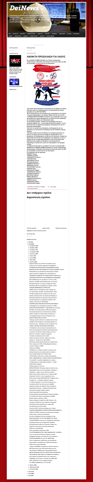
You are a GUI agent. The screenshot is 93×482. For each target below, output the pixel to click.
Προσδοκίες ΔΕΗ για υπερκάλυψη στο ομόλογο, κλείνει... (43, 285)
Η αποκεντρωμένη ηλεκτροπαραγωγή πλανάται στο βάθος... (44, 394)
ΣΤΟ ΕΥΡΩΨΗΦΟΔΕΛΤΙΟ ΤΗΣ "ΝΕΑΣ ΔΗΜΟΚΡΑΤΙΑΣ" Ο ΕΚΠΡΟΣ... (45, 432)
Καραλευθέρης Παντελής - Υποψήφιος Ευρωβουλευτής (42, 388)
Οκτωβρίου (32, 249)
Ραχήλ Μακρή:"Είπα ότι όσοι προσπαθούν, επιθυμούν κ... (43, 370)
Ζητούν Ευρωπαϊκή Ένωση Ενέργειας (38, 392)
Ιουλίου (32, 255)
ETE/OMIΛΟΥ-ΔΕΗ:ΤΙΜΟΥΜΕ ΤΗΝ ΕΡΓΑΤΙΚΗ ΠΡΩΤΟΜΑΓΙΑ (43, 303)
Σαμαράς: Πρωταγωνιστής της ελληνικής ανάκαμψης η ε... (43, 295)
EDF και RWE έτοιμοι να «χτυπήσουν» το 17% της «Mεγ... (43, 279)
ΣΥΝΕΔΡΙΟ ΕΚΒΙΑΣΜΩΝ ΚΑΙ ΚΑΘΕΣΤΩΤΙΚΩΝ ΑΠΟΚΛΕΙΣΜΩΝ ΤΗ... (45, 410)
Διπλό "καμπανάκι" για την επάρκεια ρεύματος (40, 460)
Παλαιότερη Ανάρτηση (61, 228)
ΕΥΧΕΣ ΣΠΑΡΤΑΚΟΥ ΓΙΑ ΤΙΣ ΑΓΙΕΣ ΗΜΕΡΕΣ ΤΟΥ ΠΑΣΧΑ (43, 418)
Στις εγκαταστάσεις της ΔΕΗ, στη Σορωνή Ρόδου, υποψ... (43, 291)
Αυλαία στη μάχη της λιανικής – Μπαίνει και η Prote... (42, 338)
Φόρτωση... (29, 50)
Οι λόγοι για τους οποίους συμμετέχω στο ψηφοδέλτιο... (43, 265)
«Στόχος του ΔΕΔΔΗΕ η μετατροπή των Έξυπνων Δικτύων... (44, 446)
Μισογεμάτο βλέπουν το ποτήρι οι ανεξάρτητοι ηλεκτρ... (43, 283)
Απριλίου (32, 261)
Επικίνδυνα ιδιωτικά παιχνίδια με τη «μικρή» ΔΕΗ (41, 404)
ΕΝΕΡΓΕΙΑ (40, 33)
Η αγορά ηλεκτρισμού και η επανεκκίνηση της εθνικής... (43, 311)
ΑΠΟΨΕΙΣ (47, 33)
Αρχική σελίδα (46, 228)
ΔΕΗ (9, 33)
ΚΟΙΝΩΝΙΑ (54, 33)
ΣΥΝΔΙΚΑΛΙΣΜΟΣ (31, 33)
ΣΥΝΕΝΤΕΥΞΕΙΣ (34, 36)
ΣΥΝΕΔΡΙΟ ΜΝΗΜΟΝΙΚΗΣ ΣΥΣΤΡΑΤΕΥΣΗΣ (39, 287)
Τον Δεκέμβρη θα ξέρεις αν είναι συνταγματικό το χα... (42, 315)
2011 (29, 475)
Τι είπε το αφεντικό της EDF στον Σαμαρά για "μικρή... (42, 434)
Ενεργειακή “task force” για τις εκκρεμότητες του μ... (42, 376)
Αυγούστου (32, 253)
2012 (29, 473)
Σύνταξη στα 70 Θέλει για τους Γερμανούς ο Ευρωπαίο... (43, 402)
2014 (29, 244)
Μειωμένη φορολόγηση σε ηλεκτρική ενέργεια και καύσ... (43, 297)
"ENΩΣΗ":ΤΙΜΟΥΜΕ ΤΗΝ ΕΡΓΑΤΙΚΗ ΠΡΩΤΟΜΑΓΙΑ (41, 325)
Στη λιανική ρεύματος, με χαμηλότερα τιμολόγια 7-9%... (42, 299)
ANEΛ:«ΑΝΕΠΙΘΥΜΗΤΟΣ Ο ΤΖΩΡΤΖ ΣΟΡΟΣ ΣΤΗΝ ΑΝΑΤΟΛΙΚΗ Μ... (45, 358)
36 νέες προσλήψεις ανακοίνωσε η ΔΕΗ (39, 430)
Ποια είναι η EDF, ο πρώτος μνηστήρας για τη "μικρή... (42, 408)
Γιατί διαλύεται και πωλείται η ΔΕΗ (37, 406)
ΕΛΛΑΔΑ (69, 33)
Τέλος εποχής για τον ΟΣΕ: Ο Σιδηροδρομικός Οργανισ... (43, 344)
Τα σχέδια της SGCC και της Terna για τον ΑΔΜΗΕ (41, 384)
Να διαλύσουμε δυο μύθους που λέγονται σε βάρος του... (43, 424)
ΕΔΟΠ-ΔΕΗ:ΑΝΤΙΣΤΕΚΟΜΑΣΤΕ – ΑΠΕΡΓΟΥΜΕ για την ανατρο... (45, 307)
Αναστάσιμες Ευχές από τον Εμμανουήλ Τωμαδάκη (42, 422)
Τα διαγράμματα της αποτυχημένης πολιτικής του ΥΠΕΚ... (43, 305)
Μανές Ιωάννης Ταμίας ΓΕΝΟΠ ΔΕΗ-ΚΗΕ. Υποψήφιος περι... (44, 378)
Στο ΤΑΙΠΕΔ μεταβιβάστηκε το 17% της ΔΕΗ (40, 462)
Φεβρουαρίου (33, 467)
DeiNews (24, 8)
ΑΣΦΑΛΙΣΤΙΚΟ (17, 36)
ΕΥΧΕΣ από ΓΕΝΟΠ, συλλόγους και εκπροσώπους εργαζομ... (44, 412)
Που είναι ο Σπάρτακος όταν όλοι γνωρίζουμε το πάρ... (42, 416)
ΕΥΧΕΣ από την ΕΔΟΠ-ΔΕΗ (36, 428)
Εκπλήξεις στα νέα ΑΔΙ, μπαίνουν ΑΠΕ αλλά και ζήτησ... (43, 309)
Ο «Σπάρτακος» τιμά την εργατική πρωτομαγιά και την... (43, 327)
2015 (29, 242)
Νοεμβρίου (32, 247)
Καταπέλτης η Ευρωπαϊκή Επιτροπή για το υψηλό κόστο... (43, 342)
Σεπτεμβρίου (33, 251)
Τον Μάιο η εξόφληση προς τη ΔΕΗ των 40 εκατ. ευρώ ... (43, 293)
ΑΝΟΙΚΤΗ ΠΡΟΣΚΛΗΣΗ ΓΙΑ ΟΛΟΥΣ (38, 317)
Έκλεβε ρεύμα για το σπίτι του (36, 366)
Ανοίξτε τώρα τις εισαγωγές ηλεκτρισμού (39, 414)
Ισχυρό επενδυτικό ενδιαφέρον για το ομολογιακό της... (43, 273)
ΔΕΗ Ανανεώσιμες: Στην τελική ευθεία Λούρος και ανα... (43, 448)
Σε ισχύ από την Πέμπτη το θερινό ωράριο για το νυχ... (42, 331)
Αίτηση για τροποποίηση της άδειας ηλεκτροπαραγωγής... (43, 329)
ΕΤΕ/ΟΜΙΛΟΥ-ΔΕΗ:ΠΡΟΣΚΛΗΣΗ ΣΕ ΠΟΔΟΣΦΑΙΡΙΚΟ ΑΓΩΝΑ (44, 267)
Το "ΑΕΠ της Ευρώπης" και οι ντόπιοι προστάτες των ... (43, 382)
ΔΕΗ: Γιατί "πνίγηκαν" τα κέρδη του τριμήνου (40, 333)
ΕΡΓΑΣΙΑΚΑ (76, 33)
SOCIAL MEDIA (50, 36)
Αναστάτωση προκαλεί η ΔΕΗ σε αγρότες (39, 390)
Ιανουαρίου (32, 469)
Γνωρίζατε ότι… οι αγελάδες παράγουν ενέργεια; (41, 380)
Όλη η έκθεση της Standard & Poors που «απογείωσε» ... (43, 456)
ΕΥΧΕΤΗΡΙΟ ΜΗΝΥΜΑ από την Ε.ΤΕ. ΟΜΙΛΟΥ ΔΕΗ (41, 438)
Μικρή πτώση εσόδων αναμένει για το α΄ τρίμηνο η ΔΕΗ (43, 374)
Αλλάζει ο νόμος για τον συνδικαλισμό (38, 301)
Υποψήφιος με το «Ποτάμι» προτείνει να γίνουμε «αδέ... (43, 350)
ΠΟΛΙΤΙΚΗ (22, 33)
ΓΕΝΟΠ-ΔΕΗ (62, 33)
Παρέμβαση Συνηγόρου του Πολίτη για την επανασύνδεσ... (43, 436)
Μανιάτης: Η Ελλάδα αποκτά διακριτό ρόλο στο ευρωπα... (43, 281)
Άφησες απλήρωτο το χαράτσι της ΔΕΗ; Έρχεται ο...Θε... (43, 400)
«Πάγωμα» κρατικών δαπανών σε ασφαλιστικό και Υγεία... (43, 319)
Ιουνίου (32, 257)
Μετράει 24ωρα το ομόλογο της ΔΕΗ (38, 398)
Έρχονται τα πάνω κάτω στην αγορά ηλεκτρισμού (41, 426)
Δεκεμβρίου (33, 245)
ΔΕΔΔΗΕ (25, 36)
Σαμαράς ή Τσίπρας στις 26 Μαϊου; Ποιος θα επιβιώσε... (43, 386)
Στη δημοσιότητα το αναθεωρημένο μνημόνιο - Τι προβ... (43, 362)
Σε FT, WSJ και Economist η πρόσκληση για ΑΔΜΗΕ (42, 396)
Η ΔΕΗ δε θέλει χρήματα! (35, 364)
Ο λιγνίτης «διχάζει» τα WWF (36, 346)
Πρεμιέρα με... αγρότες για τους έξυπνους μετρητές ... (42, 372)
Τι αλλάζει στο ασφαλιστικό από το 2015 (39, 335)
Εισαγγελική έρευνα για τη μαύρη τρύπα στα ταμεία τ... (42, 352)
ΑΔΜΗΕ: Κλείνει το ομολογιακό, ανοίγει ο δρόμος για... (42, 289)
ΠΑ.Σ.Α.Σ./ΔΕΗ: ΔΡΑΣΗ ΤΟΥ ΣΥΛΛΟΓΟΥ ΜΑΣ (40, 354)
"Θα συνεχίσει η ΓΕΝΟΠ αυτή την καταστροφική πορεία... (43, 450)
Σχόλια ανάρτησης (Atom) (39, 230)
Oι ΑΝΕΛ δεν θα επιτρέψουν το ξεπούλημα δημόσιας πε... (43, 321)
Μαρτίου (32, 465)
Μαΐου (31, 259)
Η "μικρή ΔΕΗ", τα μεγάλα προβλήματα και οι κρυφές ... (43, 360)
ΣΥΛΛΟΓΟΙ (15, 33)
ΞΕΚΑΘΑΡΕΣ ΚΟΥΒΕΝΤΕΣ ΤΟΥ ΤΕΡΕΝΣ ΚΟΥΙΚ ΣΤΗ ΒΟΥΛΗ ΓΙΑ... (45, 275)
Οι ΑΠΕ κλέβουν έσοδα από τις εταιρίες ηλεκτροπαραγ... (43, 356)
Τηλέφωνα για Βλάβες (34, 348)
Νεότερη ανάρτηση (31, 228)
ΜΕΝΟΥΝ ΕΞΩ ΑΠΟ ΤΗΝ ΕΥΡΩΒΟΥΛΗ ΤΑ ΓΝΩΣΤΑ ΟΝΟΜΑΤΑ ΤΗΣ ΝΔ (46, 269)
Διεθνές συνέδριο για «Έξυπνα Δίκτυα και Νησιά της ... (42, 313)
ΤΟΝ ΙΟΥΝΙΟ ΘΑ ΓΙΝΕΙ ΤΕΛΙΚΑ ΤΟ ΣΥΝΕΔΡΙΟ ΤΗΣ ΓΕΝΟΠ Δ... (44, 454)
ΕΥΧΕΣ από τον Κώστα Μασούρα (37, 444)
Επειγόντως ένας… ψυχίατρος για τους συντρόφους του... (43, 323)
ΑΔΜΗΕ (10, 36)
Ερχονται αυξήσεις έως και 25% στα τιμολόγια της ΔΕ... (42, 263)
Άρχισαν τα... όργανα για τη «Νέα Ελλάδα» (39, 340)
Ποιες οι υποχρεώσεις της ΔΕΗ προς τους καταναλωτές (43, 440)
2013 (29, 471)
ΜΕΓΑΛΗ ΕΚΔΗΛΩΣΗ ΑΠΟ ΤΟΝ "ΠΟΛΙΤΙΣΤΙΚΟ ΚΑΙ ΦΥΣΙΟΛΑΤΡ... (45, 452)
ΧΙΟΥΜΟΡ (42, 36)
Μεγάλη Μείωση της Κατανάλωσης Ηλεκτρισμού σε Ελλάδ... (44, 271)
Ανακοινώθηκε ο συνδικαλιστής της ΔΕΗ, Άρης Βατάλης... (43, 442)
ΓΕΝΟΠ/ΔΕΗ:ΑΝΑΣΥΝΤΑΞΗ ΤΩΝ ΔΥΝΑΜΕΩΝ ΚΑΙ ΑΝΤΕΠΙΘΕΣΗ (45, 277)
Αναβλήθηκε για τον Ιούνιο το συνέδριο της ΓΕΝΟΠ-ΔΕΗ (43, 458)
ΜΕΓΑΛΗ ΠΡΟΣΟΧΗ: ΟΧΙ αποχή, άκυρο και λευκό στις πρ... (43, 368)
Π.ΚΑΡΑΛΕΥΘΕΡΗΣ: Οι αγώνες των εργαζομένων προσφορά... (44, 420)
